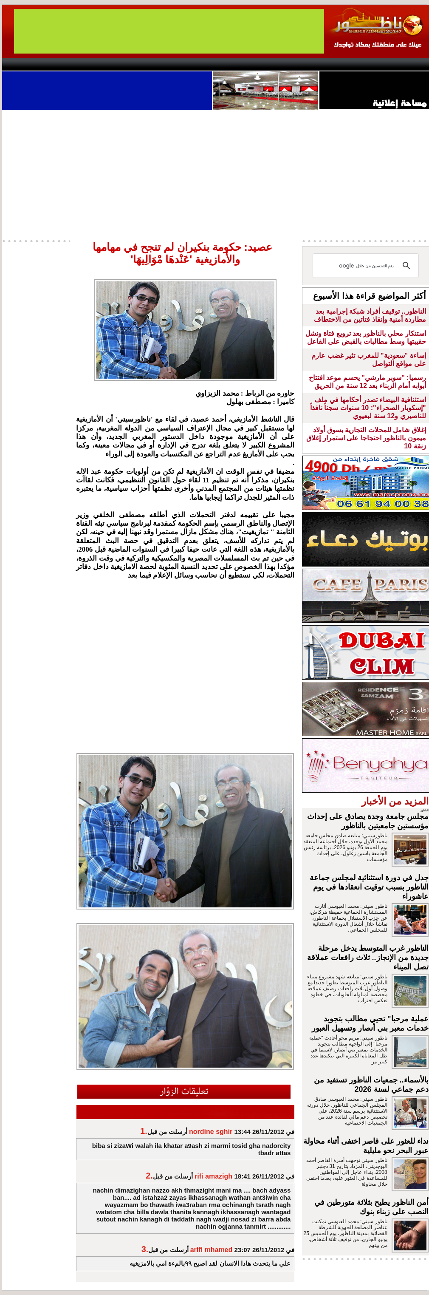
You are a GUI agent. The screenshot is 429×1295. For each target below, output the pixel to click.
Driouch (339, 64)
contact (27, 64)
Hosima (301, 64)
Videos (164, 64)
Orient (265, 64)
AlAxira (60, 64)
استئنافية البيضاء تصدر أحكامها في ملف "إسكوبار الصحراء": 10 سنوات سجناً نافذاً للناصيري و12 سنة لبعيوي (368, 407)
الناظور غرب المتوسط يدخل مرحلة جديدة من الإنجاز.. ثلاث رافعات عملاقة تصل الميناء (368, 957)
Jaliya (200, 64)
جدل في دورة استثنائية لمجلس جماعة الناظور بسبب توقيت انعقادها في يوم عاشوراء (369, 887)
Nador (375, 64)
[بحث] (367, 266)
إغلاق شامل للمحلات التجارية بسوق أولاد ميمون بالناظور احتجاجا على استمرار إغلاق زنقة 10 (366, 438)
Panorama (121, 64)
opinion (87, 64)
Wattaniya (232, 64)
